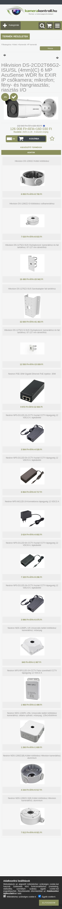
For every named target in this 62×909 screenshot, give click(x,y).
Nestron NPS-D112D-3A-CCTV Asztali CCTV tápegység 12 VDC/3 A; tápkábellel (32, 586)
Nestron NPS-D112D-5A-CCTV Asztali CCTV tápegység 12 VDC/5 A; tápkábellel (32, 459)
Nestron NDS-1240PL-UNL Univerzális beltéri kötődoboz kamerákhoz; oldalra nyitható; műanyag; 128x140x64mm (32, 714)
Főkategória (6, 45)
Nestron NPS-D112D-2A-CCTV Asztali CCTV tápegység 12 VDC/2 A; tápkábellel (32, 416)
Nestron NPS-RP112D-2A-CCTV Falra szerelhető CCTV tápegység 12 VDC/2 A (32, 671)
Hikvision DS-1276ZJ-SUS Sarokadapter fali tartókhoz (32, 289)
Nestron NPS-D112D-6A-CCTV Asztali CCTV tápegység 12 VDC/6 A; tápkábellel (32, 544)
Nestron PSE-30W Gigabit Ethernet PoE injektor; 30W (32, 374)
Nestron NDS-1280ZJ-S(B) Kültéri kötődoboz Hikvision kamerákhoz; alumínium (32, 799)
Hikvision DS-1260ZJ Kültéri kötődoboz (32, 161)
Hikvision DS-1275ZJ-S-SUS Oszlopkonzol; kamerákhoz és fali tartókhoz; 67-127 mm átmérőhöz (32, 331)
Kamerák (22, 45)
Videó (15, 45)
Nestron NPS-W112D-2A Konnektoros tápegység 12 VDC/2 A (32, 501)
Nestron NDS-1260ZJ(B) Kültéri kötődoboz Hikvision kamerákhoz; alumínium (32, 757)
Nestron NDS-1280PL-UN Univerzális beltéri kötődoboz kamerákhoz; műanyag (32, 629)
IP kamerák (32, 45)
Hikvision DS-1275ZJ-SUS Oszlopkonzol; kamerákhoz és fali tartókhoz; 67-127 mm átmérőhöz (32, 246)
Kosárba (34, 139)
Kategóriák (14, 25)
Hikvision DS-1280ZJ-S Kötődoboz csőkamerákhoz (31, 203)
